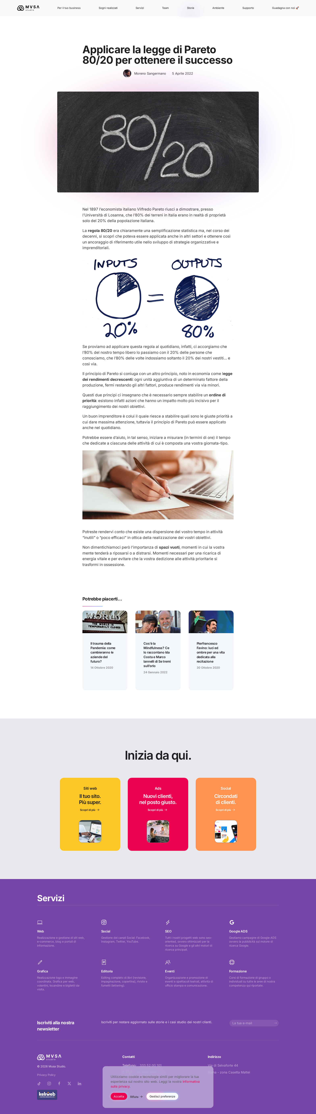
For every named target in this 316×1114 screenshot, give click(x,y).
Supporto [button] (248, 7)
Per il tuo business (69, 7)
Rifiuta (134, 1096)
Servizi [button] (140, 7)
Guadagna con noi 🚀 (285, 7)
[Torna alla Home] (28, 8)
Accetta (119, 1096)
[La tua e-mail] (254, 1023)
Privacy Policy (46, 1074)
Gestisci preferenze (162, 1096)
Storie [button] (190, 7)
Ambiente (218, 7)
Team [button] (165, 7)
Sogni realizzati (108, 7)
